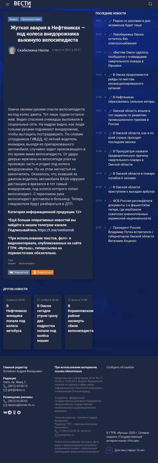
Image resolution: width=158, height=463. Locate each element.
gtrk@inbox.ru (16, 390)
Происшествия (31, 19)
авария (12, 263)
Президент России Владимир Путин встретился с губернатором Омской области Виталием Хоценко (131, 234)
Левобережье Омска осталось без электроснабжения (126, 39)
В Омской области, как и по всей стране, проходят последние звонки (131, 137)
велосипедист (27, 263)
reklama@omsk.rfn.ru (21, 405)
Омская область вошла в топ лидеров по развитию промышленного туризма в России (129, 117)
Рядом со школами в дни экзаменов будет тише (129, 23)
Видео (13, 19)
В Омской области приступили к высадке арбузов (131, 189)
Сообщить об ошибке (120, 367)
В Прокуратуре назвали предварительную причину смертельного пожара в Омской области (128, 157)
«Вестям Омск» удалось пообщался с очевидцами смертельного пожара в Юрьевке (128, 59)
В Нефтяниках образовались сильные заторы (131, 99)
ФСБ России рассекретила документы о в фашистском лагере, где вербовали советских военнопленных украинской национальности (130, 209)
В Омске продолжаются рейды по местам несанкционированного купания (128, 81)
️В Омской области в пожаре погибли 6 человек (131, 176)
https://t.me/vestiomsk (56, 230)
